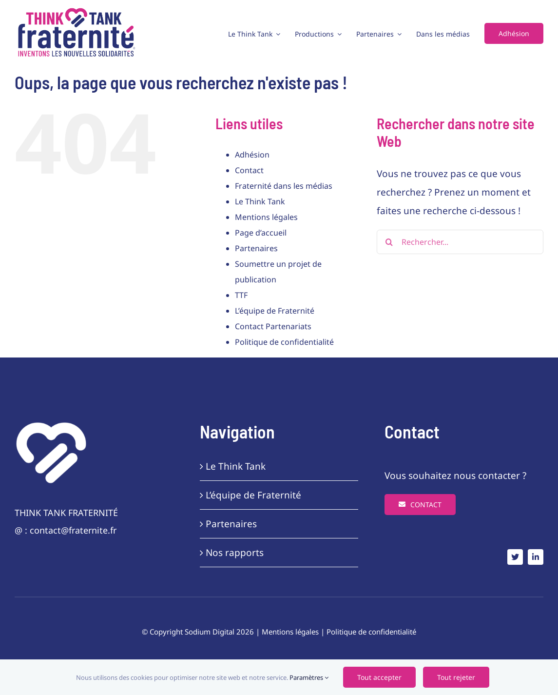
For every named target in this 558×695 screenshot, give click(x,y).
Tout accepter (379, 677)
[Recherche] (389, 242)
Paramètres (308, 677)
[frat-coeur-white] (51, 425)
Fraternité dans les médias (283, 185)
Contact (249, 170)
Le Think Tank (260, 201)
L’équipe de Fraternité (274, 310)
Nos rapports (235, 552)
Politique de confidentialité (284, 342)
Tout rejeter (456, 677)
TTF (241, 295)
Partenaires (256, 248)
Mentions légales (266, 217)
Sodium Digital (209, 631)
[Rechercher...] (460, 242)
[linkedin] (535, 557)
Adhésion (252, 154)
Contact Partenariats (273, 326)
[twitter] (515, 557)
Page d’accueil (261, 232)
